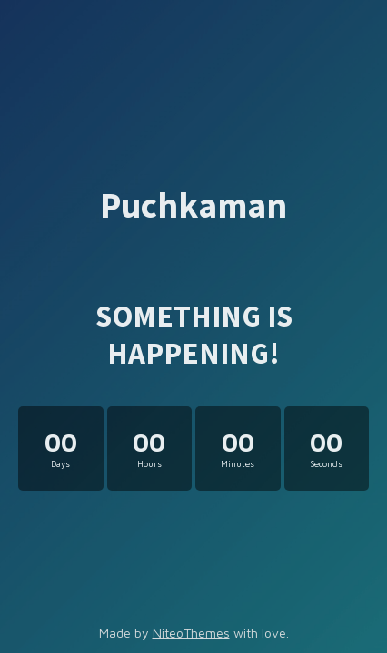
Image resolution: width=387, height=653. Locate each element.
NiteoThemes (191, 632)
